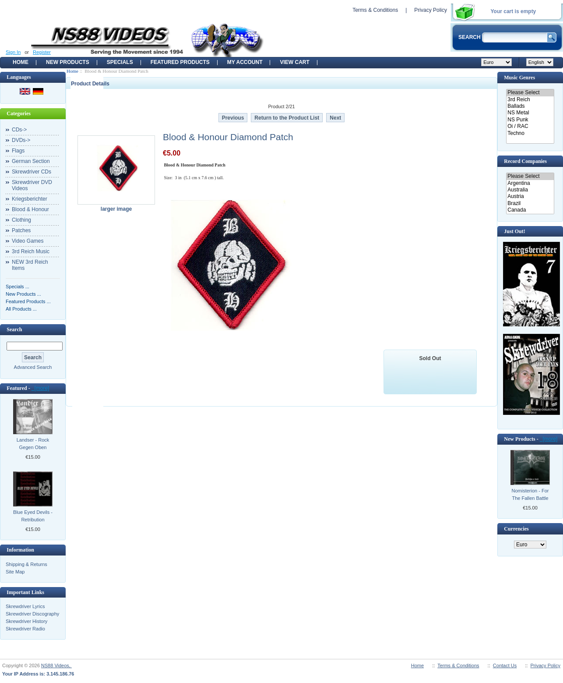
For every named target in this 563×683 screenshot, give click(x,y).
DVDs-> (21, 140)
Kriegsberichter (29, 199)
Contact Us (505, 665)
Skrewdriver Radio (25, 628)
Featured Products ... (28, 301)
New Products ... (23, 294)
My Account (245, 62)
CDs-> (19, 130)
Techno (530, 133)
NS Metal (530, 113)
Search (14, 329)
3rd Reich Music (30, 251)
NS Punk (530, 120)
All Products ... (21, 308)
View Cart (294, 62)
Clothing (21, 220)
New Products (67, 62)
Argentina (530, 183)
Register (42, 52)
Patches (21, 230)
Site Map (15, 571)
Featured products (180, 62)
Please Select (530, 92)
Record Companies (525, 161)
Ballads (530, 106)
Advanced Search (33, 367)
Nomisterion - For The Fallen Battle (530, 494)
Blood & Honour (30, 209)
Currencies (516, 529)
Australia (530, 190)
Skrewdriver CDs (31, 172)
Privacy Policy (430, 10)
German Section (31, 161)
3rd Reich (530, 99)
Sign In (13, 52)
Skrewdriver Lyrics (25, 606)
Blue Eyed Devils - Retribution (33, 516)
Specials (120, 62)
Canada (530, 210)
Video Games (28, 241)
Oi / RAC (530, 126)
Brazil (530, 203)
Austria (530, 196)
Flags (18, 151)
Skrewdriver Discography (32, 613)
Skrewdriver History (26, 621)
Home (20, 62)
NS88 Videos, (56, 665)
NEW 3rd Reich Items (30, 265)
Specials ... (17, 286)
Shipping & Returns (26, 564)
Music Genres (519, 77)
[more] (40, 388)
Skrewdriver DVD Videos (32, 185)
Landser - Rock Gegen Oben (33, 443)
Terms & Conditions (375, 10)
